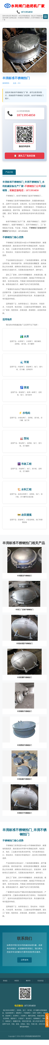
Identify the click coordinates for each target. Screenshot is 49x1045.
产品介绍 (9, 172)
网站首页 (14, 16)
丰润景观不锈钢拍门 (24, 745)
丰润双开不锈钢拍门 (24, 813)
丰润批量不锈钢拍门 (24, 779)
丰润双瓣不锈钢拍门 (24, 677)
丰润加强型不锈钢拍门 (24, 643)
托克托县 (42, 981)
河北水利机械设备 (24, 16)
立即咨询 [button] (24, 960)
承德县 (7, 981)
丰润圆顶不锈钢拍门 (24, 576)
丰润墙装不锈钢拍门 (24, 711)
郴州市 (30, 981)
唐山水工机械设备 (36, 16)
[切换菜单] (45, 16)
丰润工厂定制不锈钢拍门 (24, 609)
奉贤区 (18, 981)
